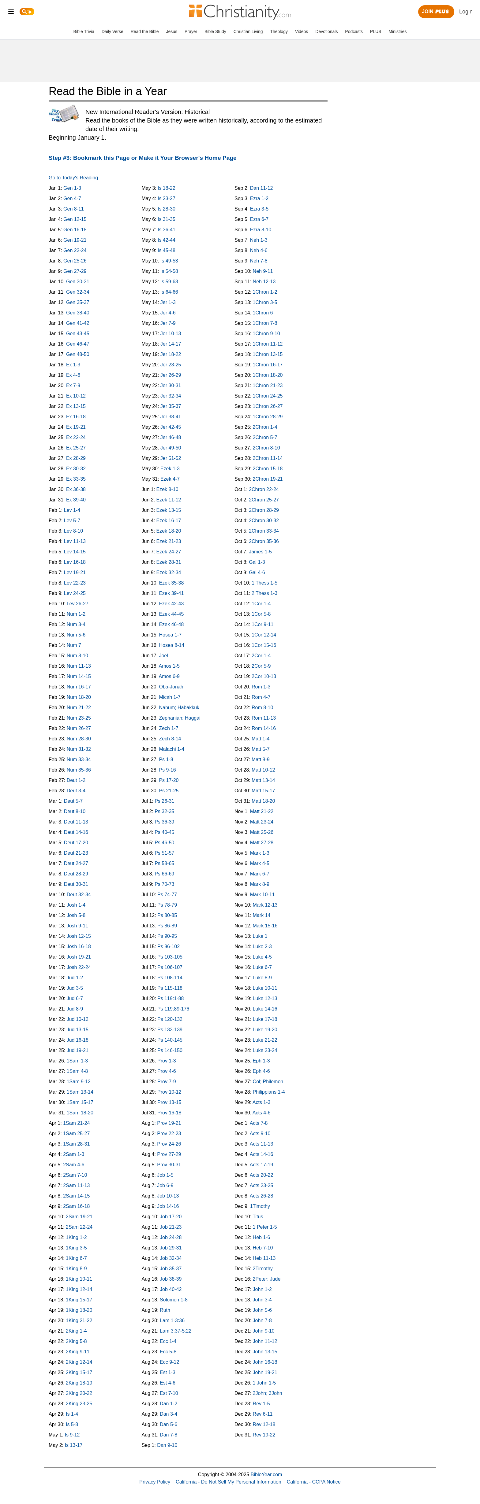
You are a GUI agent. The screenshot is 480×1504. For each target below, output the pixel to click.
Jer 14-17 (170, 344)
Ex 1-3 (73, 364)
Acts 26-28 (261, 1195)
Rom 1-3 (261, 686)
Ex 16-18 (76, 416)
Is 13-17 (73, 1445)
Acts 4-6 (262, 1112)
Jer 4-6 (168, 312)
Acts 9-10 (260, 1133)
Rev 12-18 (264, 1424)
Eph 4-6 (261, 1071)
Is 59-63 (169, 281)
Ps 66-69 (164, 873)
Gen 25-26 (75, 260)
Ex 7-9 (73, 385)
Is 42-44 (166, 240)
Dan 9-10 (167, 1445)
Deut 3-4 (76, 790)
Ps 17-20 (168, 780)
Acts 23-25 (261, 1185)
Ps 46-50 (164, 842)
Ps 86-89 (167, 925)
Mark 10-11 (262, 894)
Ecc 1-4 (168, 1341)
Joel (163, 655)
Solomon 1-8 (174, 1299)
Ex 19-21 (76, 427)
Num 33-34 (79, 759)
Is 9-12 (72, 1434)
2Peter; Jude (267, 1279)
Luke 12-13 (265, 998)
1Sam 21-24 (76, 1123)
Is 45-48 (166, 250)
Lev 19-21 (75, 572)
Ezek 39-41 (171, 593)
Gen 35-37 (77, 302)
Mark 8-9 (259, 884)
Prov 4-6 (166, 1071)
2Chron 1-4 (265, 427)
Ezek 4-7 (170, 479)
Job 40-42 (171, 1289)
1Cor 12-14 (264, 634)
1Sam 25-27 (76, 1133)
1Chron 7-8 (265, 323)
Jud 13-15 (77, 1029)
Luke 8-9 (262, 977)
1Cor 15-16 (264, 645)
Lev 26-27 (77, 603)
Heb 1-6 (261, 1237)
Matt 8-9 (261, 759)
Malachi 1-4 (171, 749)
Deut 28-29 (76, 873)
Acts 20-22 (261, 1175)
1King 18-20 (79, 1310)
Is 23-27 (166, 198)
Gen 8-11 (73, 208)
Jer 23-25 (170, 364)
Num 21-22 (79, 707)
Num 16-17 (79, 686)
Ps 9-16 (167, 769)
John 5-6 (262, 1310)
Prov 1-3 (166, 1060)
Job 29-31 (171, 1247)
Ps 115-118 (169, 988)
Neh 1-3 (259, 240)
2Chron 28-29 (264, 510)
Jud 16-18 (77, 1040)
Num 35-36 (79, 769)
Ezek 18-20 (168, 531)
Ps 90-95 (167, 936)
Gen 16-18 (75, 229)
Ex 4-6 (73, 375)
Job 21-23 (171, 1227)
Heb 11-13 (264, 1258)
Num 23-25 (79, 718)
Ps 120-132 (169, 1019)
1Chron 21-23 (268, 385)
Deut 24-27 (76, 863)
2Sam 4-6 (73, 1164)
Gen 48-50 (77, 354)
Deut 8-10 (74, 811)
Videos (301, 31)
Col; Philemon (268, 1081)
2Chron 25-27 (264, 499)
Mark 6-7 (259, 873)
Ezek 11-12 (168, 499)
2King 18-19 (79, 1382)
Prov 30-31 (169, 1164)
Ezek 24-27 (168, 551)
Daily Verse (112, 31)
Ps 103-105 (169, 956)
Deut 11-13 (76, 821)
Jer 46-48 (170, 437)
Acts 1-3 (262, 1102)
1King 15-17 (79, 1299)
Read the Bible (145, 31)
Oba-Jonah (171, 686)
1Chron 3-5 (265, 302)
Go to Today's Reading (73, 177)
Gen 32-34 (77, 292)
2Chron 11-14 (268, 458)
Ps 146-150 (169, 1050)
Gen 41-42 (77, 323)
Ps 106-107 (169, 967)
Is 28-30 (166, 208)
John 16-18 (265, 1362)
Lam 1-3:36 (172, 1320)
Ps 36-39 (164, 821)
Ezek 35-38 (171, 582)
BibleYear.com (266, 1474)
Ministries (397, 31)
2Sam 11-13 (76, 1185)
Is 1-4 (72, 1414)
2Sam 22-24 (79, 1227)
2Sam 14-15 (76, 1195)
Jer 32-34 (170, 395)
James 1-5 (260, 551)
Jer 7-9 (168, 323)
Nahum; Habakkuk (179, 707)
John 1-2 (262, 1289)
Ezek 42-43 (171, 603)
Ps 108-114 (169, 977)
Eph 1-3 (261, 1060)
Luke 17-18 (265, 1019)
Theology (279, 31)
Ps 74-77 (167, 894)
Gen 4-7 (72, 198)
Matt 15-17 (263, 790)
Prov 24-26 (169, 1143)
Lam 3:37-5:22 (175, 1330)
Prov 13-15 (169, 1102)
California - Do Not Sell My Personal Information (228, 1481)
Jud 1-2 (75, 977)
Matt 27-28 (261, 842)
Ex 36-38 (76, 489)
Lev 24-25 (75, 593)
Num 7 (74, 645)
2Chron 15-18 (268, 468)
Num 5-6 (76, 634)
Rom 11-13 (264, 718)
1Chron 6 (263, 312)
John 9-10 (264, 1330)
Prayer (191, 31)
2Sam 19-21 (79, 1216)
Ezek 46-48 (171, 624)
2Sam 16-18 (76, 1206)
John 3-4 (262, 1299)
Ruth (165, 1310)
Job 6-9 (165, 1185)
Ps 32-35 (164, 811)
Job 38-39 (171, 1279)
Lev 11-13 (75, 541)
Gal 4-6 (257, 572)
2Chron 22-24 (264, 489)
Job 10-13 (168, 1195)
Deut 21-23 (76, 853)
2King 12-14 (79, 1362)
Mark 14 (262, 915)
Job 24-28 (171, 1237)
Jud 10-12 (77, 1019)
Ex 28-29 (76, 458)
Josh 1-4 (76, 905)
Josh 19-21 (79, 956)
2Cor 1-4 (261, 655)
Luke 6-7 (262, 967)
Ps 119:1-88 (170, 998)
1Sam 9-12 (79, 1081)
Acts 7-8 (259, 1123)
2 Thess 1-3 (264, 593)
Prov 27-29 (169, 1154)
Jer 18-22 (170, 354)
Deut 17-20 (76, 842)
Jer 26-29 (170, 375)
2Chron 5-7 (265, 437)
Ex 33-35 (76, 479)
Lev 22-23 (75, 582)
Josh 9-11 (77, 925)
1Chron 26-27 (268, 406)
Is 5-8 (72, 1424)
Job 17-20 (171, 1216)
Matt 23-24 (261, 821)
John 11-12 (265, 1341)
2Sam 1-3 (73, 1154)
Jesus (171, 31)
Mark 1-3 (259, 853)
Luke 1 (260, 936)
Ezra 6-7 (259, 219)
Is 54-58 (169, 271)
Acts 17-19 (261, 1164)
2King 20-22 (79, 1393)
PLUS (375, 31)
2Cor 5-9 (261, 666)
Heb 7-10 (263, 1247)
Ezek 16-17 (168, 520)
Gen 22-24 (75, 250)
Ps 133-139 (169, 1029)
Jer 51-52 (170, 458)
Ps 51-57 (164, 853)
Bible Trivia (83, 31)
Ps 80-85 (167, 915)
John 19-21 (265, 1372)
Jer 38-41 (170, 416)
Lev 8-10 (73, 531)
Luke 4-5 (262, 956)
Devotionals (326, 31)
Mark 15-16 (265, 925)
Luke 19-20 (265, 1029)
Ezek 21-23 (168, 541)
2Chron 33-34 (264, 531)
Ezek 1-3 (170, 468)
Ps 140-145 (169, 1040)
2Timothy (263, 1268)
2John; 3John (267, 1393)
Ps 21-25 (168, 790)
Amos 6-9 (169, 676)
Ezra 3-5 (259, 208)
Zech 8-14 (170, 738)
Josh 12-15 (79, 936)
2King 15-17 (79, 1372)
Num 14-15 (79, 676)
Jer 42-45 (170, 427)
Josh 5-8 (76, 915)
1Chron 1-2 (265, 292)
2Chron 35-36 (264, 541)
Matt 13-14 (263, 780)
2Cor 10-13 (264, 676)
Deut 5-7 (73, 801)
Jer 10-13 (170, 333)
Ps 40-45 (164, 832)
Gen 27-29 (75, 271)
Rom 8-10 (262, 707)
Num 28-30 (79, 738)
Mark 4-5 (259, 863)
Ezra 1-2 (259, 198)
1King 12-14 (79, 1289)
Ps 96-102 (168, 946)
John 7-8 (262, 1320)
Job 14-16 (168, 1206)
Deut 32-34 (79, 894)
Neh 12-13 (264, 281)
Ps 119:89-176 (173, 1008)
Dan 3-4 (168, 1414)
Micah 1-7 (169, 697)
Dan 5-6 (168, 1424)
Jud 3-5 (75, 988)
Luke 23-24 (265, 1050)
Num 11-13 (79, 666)
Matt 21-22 (261, 811)
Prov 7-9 (166, 1081)
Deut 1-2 (76, 780)
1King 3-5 (76, 1247)
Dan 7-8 (168, 1434)
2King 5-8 (76, 1341)
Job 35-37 (171, 1268)
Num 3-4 (76, 624)
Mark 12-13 (265, 905)
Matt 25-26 (261, 832)
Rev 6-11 (263, 1414)
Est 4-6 (167, 1382)
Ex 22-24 (76, 437)
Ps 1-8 (166, 759)
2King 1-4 (76, 1330)
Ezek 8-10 (167, 489)
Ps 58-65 (164, 863)
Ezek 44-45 (171, 614)
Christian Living (248, 31)
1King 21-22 (79, 1320)
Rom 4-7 (261, 697)
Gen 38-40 (77, 312)
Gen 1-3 (72, 188)
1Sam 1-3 (77, 1060)
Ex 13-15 (76, 406)
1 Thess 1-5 (264, 582)
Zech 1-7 (168, 728)
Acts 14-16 (261, 1154)
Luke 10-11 (265, 988)
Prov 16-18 (169, 1112)
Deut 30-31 (76, 884)
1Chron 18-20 (268, 375)
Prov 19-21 (169, 1123)
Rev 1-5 (261, 1403)
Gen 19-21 (75, 240)
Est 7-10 (169, 1393)
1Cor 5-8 (261, 614)
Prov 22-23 (169, 1133)
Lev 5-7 (72, 520)
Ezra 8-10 (260, 229)
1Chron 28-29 (268, 416)
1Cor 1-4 (261, 603)
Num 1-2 (76, 614)
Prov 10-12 (169, 1092)
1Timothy (260, 1206)
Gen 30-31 (77, 281)
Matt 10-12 (263, 769)
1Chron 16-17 (268, 364)
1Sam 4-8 (77, 1071)
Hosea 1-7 (170, 634)
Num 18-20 (79, 697)
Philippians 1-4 (269, 1092)
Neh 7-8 (259, 260)
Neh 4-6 (259, 250)
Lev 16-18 (75, 562)
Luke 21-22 (265, 1040)
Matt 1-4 (261, 738)
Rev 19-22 (264, 1434)
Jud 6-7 (75, 998)
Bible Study (215, 31)
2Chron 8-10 (266, 447)
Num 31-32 (79, 749)
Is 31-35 (166, 219)
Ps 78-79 (167, 905)
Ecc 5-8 (168, 1351)
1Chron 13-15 (268, 354)
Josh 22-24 (79, 967)
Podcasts (354, 31)
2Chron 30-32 (264, 520)
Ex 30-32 (76, 468)
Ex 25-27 (76, 447)
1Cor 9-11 (262, 624)
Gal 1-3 (257, 562)
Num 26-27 (79, 728)
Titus (258, 1216)
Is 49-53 (169, 260)
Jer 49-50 (170, 447)
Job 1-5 (165, 1175)
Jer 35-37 (170, 406)
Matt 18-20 (263, 801)
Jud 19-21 (77, 1050)
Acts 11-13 (261, 1143)
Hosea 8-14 (171, 645)
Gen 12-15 (75, 219)
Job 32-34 (171, 1258)
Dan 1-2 (168, 1403)
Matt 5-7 (261, 749)
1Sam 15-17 (80, 1102)
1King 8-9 (76, 1268)
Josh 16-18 (79, 946)
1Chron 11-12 (268, 344)
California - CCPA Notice (314, 1481)
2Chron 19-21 (268, 479)
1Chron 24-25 (268, 395)
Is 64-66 (169, 292)
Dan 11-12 (261, 188)
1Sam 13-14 (80, 1092)
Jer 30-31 (170, 385)
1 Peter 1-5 (265, 1227)
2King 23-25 (79, 1403)
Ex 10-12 (76, 395)
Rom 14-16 (264, 728)
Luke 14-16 (265, 1008)
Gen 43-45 (77, 333)
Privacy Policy (154, 1481)
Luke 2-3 (262, 946)
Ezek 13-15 (168, 510)
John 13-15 (265, 1351)
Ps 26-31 (164, 801)
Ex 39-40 (76, 499)
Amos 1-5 (169, 666)
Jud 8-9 (75, 1008)
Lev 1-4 (72, 510)
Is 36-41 (166, 229)
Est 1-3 (167, 1372)
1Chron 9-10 (266, 333)
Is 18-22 (166, 188)
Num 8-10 (77, 655)
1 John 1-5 (264, 1382)
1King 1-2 (76, 1237)
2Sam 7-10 (75, 1175)
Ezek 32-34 (168, 572)
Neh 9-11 (263, 271)
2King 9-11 (77, 1351)
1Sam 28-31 (76, 1143)
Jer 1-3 (168, 302)
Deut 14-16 (76, 832)
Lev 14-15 (75, 551)
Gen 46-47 (77, 344)
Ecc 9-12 (169, 1362)
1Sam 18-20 (80, 1112)
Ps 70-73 (164, 884)
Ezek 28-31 (168, 562)
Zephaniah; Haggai (179, 718)
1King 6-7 (76, 1258)
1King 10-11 (79, 1279)
